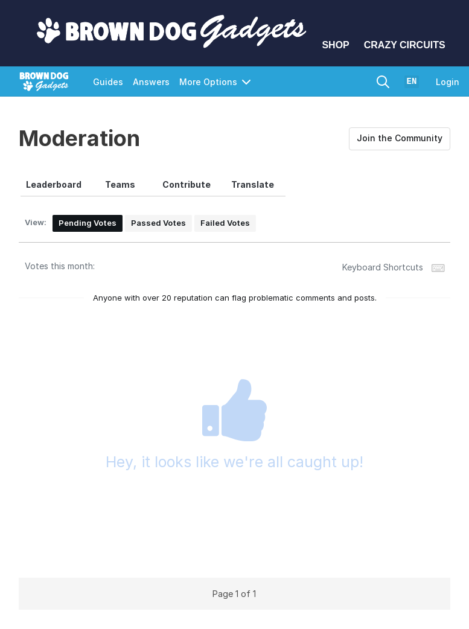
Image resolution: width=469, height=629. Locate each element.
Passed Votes (158, 223)
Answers (151, 82)
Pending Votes (87, 223)
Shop (335, 45)
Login (447, 82)
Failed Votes (225, 223)
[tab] (54, 185)
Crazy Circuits (404, 45)
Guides (108, 82)
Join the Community (399, 138)
